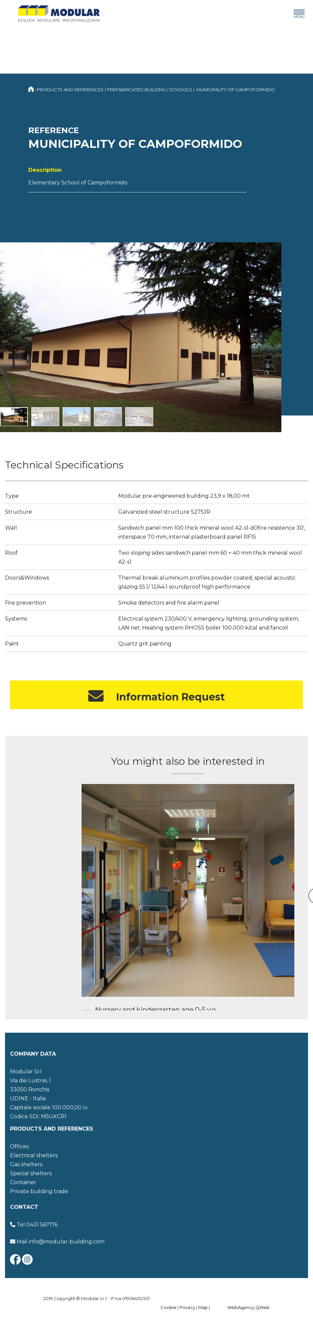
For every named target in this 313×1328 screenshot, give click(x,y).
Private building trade (39, 1191)
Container (23, 1182)
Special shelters (31, 1173)
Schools (180, 89)
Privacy (187, 1307)
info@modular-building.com (67, 1241)
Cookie (168, 1307)
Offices (19, 1146)
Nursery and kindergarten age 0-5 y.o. (156, 1010)
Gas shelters (26, 1164)
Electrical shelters (34, 1155)
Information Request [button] (156, 696)
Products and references (70, 89)
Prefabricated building (136, 89)
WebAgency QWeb (248, 1307)
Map (203, 1307)
